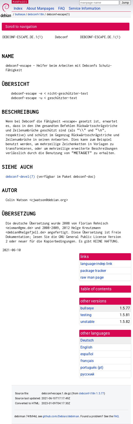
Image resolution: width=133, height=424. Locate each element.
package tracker (93, 271)
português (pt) (91, 367)
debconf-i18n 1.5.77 (91, 393)
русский (87, 374)
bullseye (20, 14)
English (86, 347)
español (86, 354)
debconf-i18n (36, 14)
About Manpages (40, 8)
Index (18, 8)
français (87, 361)
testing (85, 315)
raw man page (92, 277)
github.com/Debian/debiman (61, 416)
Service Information (84, 8)
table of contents (96, 289)
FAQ (61, 8)
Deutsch (87, 340)
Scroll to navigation (21, 26)
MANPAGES (20, 1)
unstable (87, 322)
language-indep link (96, 264)
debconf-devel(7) (20, 176)
